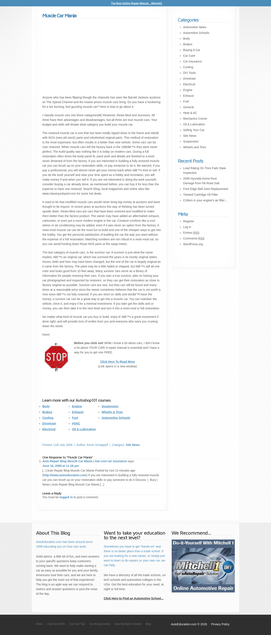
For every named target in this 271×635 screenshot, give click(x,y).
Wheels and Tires (194, 147)
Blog (148, 624)
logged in (66, 497)
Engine (77, 406)
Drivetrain (49, 423)
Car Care (189, 55)
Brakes (47, 412)
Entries (191, 232)
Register (188, 221)
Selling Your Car (193, 130)
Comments (193, 238)
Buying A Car (191, 50)
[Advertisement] (101, 57)
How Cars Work (56, 624)
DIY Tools (189, 73)
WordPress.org (193, 244)
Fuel (75, 417)
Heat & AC (190, 113)
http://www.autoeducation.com (64, 475)
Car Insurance (192, 61)
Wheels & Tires (112, 412)
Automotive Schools (116, 417)
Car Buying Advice (100, 624)
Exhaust (77, 412)
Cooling (47, 417)
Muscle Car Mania (59, 15)
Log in (187, 227)
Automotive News (194, 27)
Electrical (48, 429)
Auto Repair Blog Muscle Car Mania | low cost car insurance (84, 461)
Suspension (110, 406)
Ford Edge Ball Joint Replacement (205, 189)
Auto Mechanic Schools (128, 624)
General (188, 107)
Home (39, 624)
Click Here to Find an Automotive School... (133, 598)
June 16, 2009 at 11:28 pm (60, 466)
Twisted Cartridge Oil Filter (200, 194)
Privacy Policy (220, 624)
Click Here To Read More (117, 361)
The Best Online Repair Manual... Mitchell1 (136, 3)
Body (46, 406)
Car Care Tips (77, 624)
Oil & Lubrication (84, 429)
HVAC (76, 423)
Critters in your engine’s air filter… (205, 200)
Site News (133, 445)
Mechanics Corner (195, 118)
